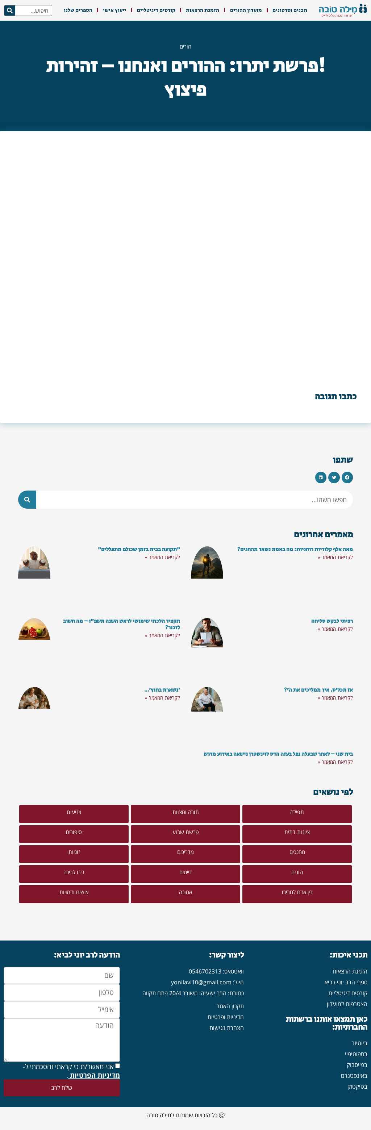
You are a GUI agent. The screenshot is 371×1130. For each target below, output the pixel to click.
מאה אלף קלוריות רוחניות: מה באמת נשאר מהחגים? (295, 549)
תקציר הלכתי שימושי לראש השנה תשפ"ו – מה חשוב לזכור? (121, 624)
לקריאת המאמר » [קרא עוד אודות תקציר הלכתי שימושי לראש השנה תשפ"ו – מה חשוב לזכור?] (162, 635)
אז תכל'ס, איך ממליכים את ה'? (318, 690)
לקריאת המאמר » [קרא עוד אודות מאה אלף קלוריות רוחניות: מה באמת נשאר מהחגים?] (335, 557)
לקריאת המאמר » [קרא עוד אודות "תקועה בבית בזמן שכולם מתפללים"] (162, 557)
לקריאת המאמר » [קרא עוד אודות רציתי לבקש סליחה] (335, 628)
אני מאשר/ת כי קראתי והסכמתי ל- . (71, 1072)
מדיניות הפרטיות (94, 1076)
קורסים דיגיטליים (156, 10)
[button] (347, 477)
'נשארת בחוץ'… (162, 690)
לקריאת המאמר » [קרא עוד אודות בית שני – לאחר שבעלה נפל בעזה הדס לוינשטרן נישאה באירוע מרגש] (335, 761)
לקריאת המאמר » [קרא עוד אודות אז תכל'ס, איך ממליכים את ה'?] (335, 697)
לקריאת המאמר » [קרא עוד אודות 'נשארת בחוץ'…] (162, 697)
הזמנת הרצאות (202, 10)
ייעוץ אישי (114, 10)
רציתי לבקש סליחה (332, 621)
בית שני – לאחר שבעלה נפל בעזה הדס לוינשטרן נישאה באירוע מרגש (278, 754)
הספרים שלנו (78, 10)
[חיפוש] (9, 10)
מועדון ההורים (246, 10)
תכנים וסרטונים (289, 10)
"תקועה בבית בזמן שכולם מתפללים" (139, 549)
